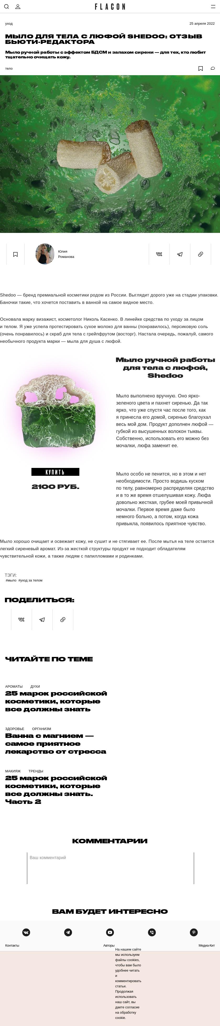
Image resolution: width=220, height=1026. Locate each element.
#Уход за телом (30, 580)
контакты (12, 945)
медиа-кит (207, 945)
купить (55, 472)
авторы (108, 945)
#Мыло (11, 580)
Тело (9, 68)
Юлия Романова (66, 254)
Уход (9, 23)
